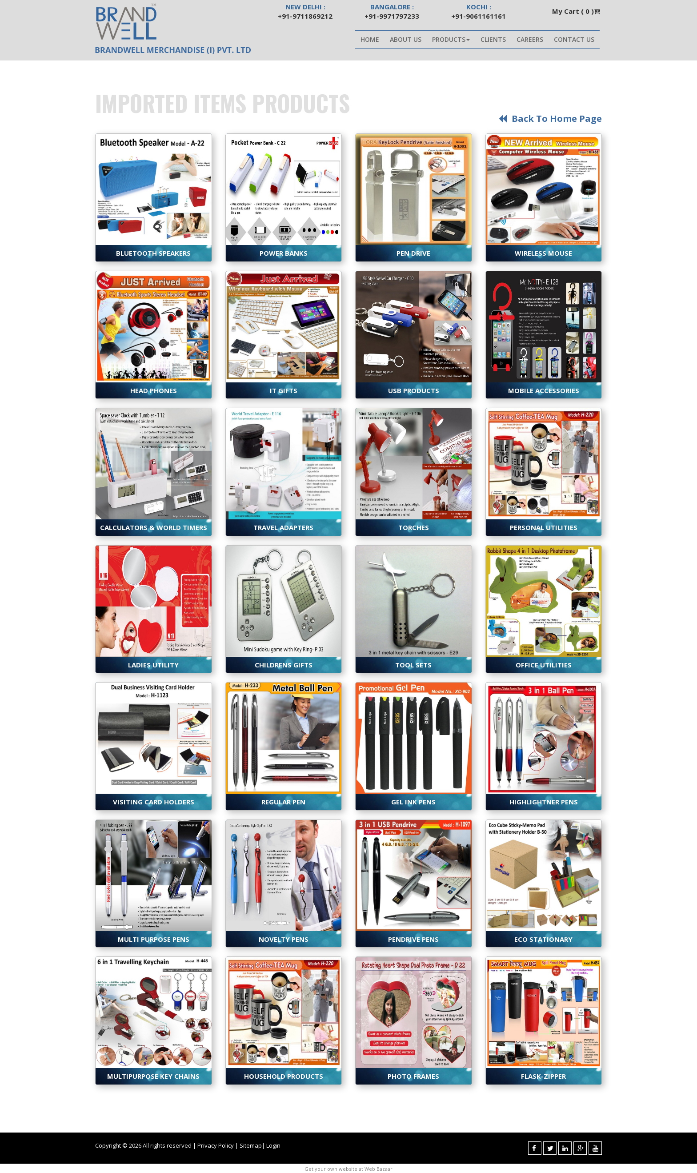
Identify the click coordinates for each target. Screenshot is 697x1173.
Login (273, 1145)
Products (451, 39)
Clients (493, 39)
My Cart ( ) (577, 11)
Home (370, 39)
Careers (530, 39)
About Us (405, 39)
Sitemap (251, 1145)
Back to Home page (549, 118)
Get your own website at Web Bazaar (348, 1168)
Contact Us (574, 39)
